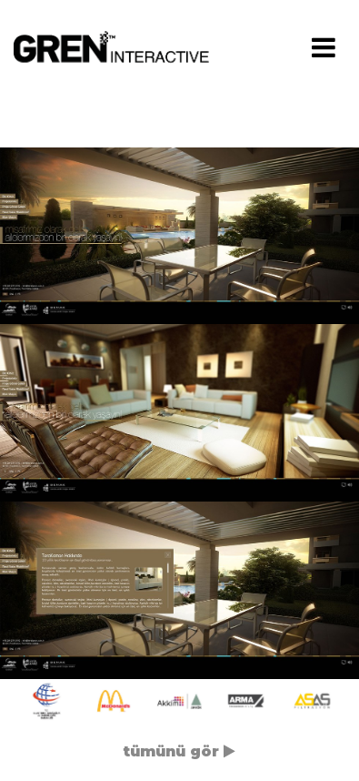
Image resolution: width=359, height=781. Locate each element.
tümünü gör (179, 751)
